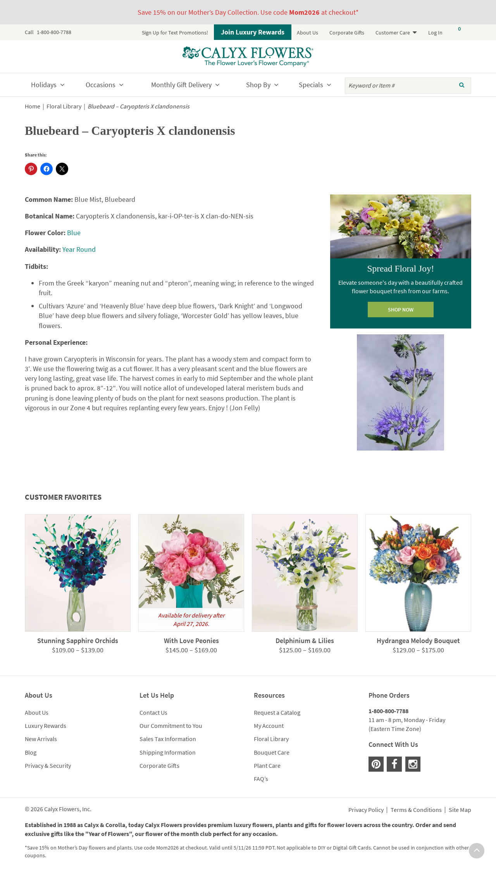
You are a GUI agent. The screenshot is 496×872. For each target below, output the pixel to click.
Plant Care (267, 765)
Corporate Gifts (346, 32)
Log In (435, 32)
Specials (311, 84)
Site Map (460, 810)
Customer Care (392, 32)
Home (32, 106)
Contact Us (153, 712)
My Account (269, 725)
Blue (74, 232)
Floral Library (63, 106)
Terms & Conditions (416, 810)
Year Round (79, 249)
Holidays (44, 84)
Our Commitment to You (171, 725)
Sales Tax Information (168, 739)
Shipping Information (168, 752)
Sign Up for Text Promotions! (175, 32)
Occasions (100, 84)
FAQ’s (261, 779)
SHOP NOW (400, 309)
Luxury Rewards (45, 725)
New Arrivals (41, 739)
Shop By (258, 84)
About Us (307, 32)
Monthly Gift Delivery (181, 84)
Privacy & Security (48, 765)
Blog (30, 752)
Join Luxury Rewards (252, 32)
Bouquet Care (271, 752)
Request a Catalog (277, 712)
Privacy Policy (366, 810)
